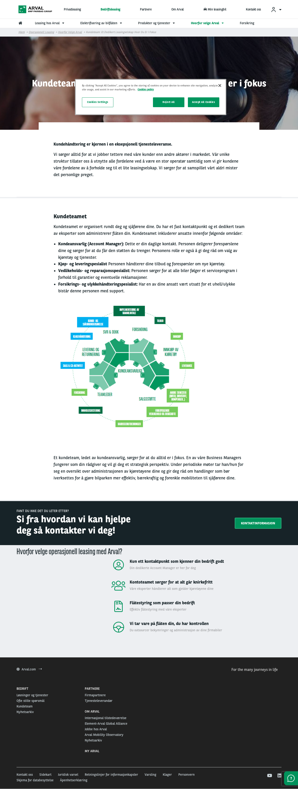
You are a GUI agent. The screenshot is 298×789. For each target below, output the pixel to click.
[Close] (220, 85)
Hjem (21, 32)
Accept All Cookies (203, 102)
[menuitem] (276, 9)
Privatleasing (72, 9)
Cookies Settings (97, 102)
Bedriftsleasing (110, 9)
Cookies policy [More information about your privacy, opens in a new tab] (146, 89)
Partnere (146, 9)
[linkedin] (279, 775)
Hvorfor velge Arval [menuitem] (208, 23)
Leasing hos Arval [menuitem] (50, 23)
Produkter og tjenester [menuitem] (157, 23)
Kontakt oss (253, 9)
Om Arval (177, 9)
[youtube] (269, 775)
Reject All (169, 102)
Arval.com (29, 669)
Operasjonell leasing (41, 32)
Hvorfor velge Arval (70, 32)
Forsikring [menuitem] (247, 23)
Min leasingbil (214, 9)
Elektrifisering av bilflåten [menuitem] (101, 23)
